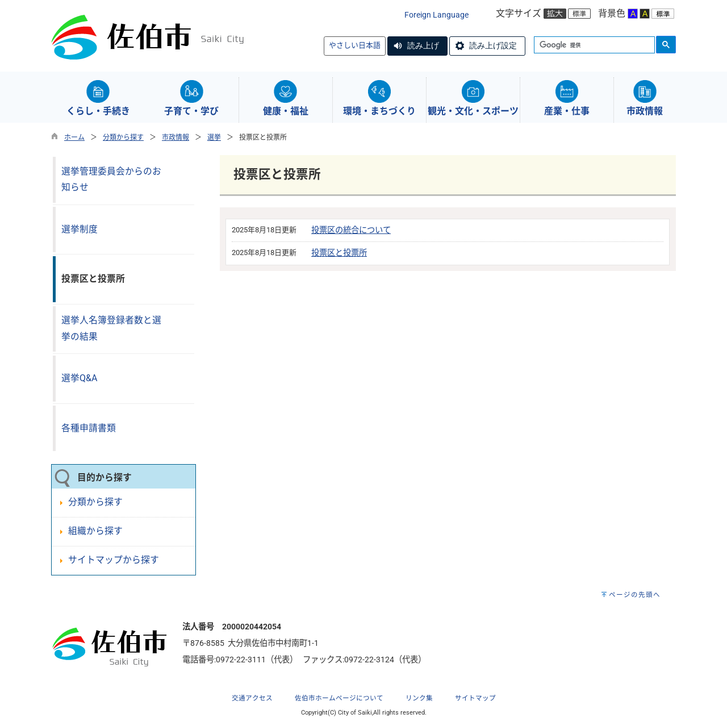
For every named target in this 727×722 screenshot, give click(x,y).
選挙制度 (79, 229)
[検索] (593, 45)
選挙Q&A (79, 378)
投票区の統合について (351, 230)
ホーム (74, 137)
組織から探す (95, 530)
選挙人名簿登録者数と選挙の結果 (111, 328)
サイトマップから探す (113, 559)
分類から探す (123, 137)
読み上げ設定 (493, 45)
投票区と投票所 (339, 253)
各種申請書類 (88, 428)
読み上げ (423, 45)
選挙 (214, 137)
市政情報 (175, 137)
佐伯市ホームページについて (339, 698)
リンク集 (419, 698)
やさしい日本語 (355, 45)
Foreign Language (436, 15)
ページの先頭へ (635, 595)
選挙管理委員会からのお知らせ (111, 179)
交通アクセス (252, 698)
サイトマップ (475, 698)
